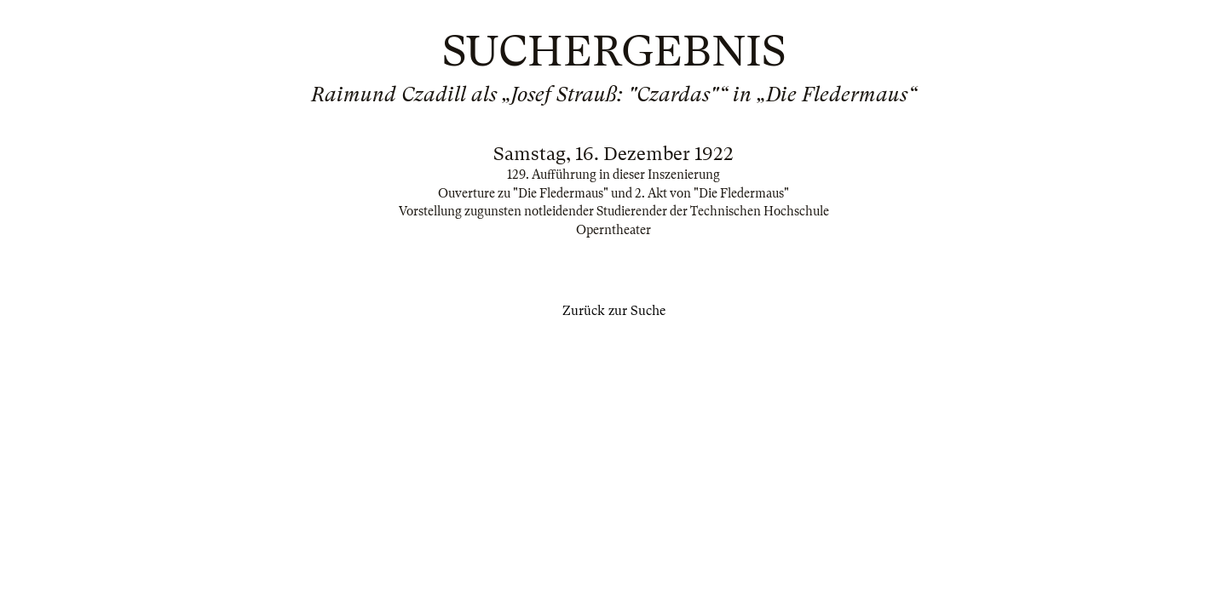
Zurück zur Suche (613, 310)
